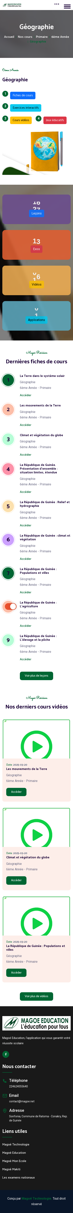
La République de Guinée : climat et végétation (45, 537)
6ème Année (60, 37)
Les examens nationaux (18, 1177)
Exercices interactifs (24, 107)
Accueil (9, 37)
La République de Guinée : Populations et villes (38, 571)
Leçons (37, 213)
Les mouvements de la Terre (40, 405)
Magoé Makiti (11, 1169)
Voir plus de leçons (36, 675)
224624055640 (18, 1086)
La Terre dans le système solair (42, 376)
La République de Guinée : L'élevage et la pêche (38, 638)
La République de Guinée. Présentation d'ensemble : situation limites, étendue (39, 468)
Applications (36, 320)
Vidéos (36, 284)
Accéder (25, 395)
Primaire (42, 37)
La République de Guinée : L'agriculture (38, 604)
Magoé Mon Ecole (14, 1161)
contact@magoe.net (21, 1101)
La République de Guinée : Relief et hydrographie (45, 504)
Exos (36, 249)
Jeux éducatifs (53, 120)
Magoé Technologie (15, 1144)
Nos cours (25, 37)
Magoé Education (14, 1153)
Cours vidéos (19, 120)
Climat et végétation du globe (41, 435)
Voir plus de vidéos (36, 996)
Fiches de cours (21, 95)
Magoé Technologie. (37, 1198)
